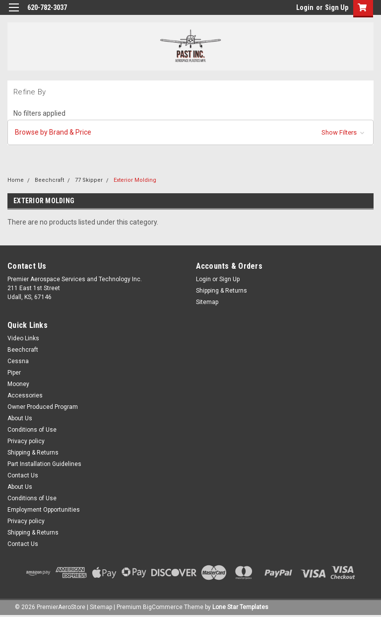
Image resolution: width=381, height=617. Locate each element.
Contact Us (22, 475)
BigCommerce (163, 607)
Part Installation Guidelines (44, 464)
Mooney (18, 384)
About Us (19, 418)
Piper (14, 372)
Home (15, 180)
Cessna (18, 361)
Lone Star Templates (240, 607)
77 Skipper (89, 180)
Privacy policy (26, 441)
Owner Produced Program (42, 406)
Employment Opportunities (43, 509)
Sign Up (336, 7)
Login (305, 7)
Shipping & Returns (221, 290)
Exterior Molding (135, 180)
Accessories (25, 395)
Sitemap (207, 302)
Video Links (23, 338)
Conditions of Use (32, 429)
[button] (190, 132)
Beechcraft (49, 180)
